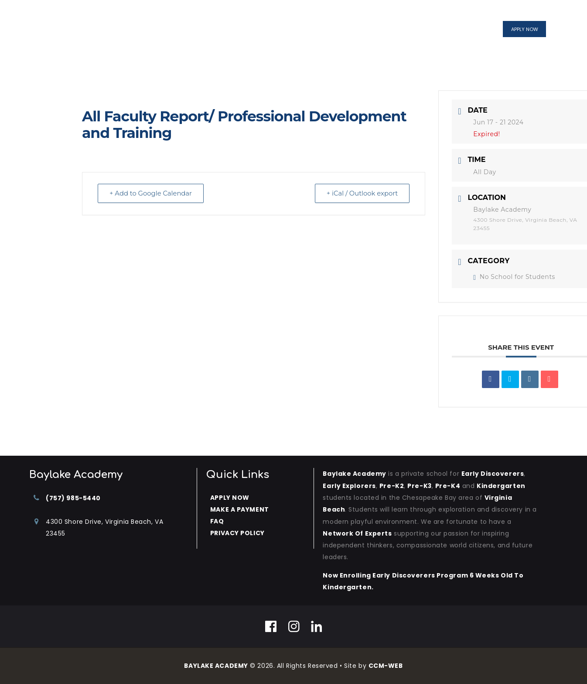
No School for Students (514, 277)
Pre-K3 (419, 485)
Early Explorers (349, 485)
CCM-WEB (386, 665)
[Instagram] (294, 626)
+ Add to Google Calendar (152, 193)
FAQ (217, 521)
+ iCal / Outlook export (360, 193)
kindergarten (501, 485)
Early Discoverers (493, 473)
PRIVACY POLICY (237, 533)
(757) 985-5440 (73, 498)
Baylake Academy (354, 473)
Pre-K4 (448, 485)
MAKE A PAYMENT (239, 509)
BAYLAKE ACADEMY (216, 665)
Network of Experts (357, 533)
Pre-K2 (391, 485)
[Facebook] (271, 626)
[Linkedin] (316, 626)
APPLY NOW (229, 497)
